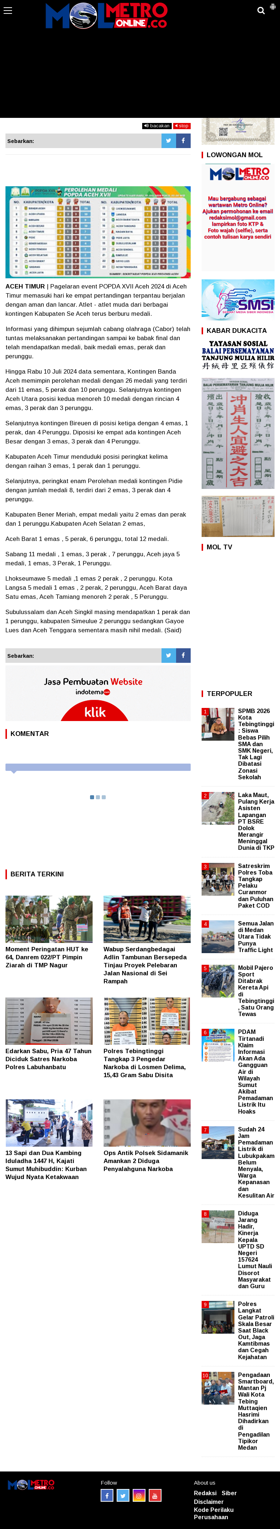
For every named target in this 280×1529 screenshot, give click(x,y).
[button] (272, 3)
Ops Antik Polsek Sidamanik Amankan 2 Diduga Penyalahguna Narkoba (146, 1161)
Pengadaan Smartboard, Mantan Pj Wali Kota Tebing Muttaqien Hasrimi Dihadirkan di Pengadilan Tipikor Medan (256, 1411)
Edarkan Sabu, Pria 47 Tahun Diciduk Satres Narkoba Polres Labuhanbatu (48, 1059)
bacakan (157, 125)
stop (181, 125)
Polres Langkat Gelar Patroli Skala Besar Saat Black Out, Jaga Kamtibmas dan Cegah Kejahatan (256, 1330)
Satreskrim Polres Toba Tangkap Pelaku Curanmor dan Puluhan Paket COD (255, 886)
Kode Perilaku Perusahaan (214, 1514)
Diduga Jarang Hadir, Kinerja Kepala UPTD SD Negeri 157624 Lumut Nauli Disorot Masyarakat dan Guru (255, 1249)
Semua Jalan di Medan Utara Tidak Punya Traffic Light (256, 936)
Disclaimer (209, 1502)
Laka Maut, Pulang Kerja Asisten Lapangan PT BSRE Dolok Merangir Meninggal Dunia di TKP (256, 821)
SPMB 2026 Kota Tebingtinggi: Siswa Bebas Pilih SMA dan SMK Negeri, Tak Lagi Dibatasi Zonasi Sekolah (256, 744)
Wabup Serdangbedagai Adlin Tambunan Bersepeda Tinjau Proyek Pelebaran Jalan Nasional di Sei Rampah (145, 965)
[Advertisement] (140, 63)
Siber (229, 1493)
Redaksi (205, 1493)
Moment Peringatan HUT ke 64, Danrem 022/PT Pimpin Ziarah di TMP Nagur (46, 957)
